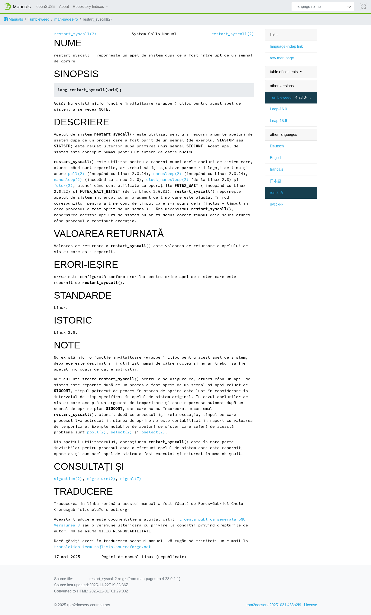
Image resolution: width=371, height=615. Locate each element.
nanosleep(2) (167, 173)
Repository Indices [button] (89, 7)
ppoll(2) (96, 432)
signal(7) (130, 478)
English (276, 158)
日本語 (275, 181)
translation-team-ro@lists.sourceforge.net (102, 546)
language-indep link (286, 46)
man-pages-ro (66, 19)
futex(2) (63, 185)
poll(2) (76, 173)
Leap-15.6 (278, 121)
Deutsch (277, 146)
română (276, 193)
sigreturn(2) (101, 478)
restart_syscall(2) (75, 33)
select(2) (121, 432)
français (276, 169)
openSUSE (46, 7)
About (64, 7)
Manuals (13, 19)
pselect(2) (153, 432)
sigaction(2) (68, 478)
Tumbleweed (38, 19)
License (310, 605)
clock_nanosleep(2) (167, 179)
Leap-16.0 (278, 109)
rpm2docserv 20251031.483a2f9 (273, 605)
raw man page (282, 58)
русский (276, 204)
